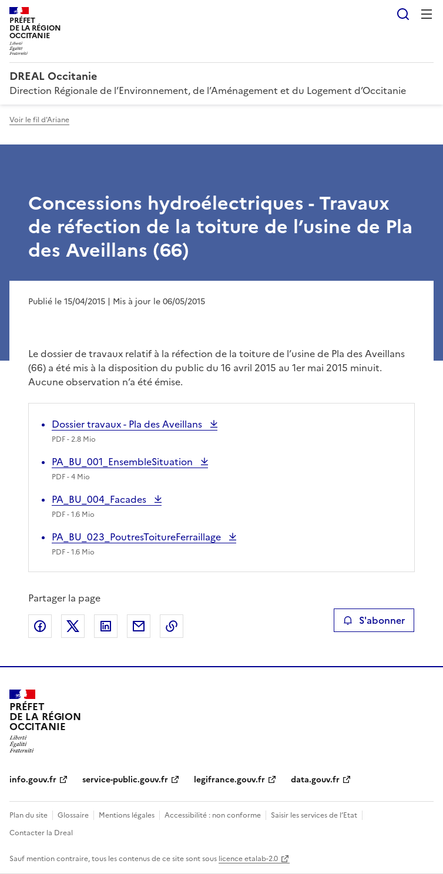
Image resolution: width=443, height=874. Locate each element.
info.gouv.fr (32, 780)
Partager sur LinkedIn (106, 626)
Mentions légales (127, 815)
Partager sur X (73, 626)
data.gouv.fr (315, 780)
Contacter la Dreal (41, 833)
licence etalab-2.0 (248, 858)
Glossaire (73, 815)
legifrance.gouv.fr (229, 780)
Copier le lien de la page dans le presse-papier (171, 626)
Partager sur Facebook (40, 626)
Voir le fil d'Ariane (39, 120)
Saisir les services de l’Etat (314, 815)
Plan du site (28, 815)
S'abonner (374, 620)
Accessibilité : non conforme (213, 815)
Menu (426, 14)
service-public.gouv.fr (125, 780)
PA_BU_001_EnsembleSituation (123, 462)
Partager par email (138, 626)
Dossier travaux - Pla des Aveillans (128, 424)
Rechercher (403, 14)
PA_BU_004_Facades (100, 499)
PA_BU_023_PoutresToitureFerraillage (137, 537)
